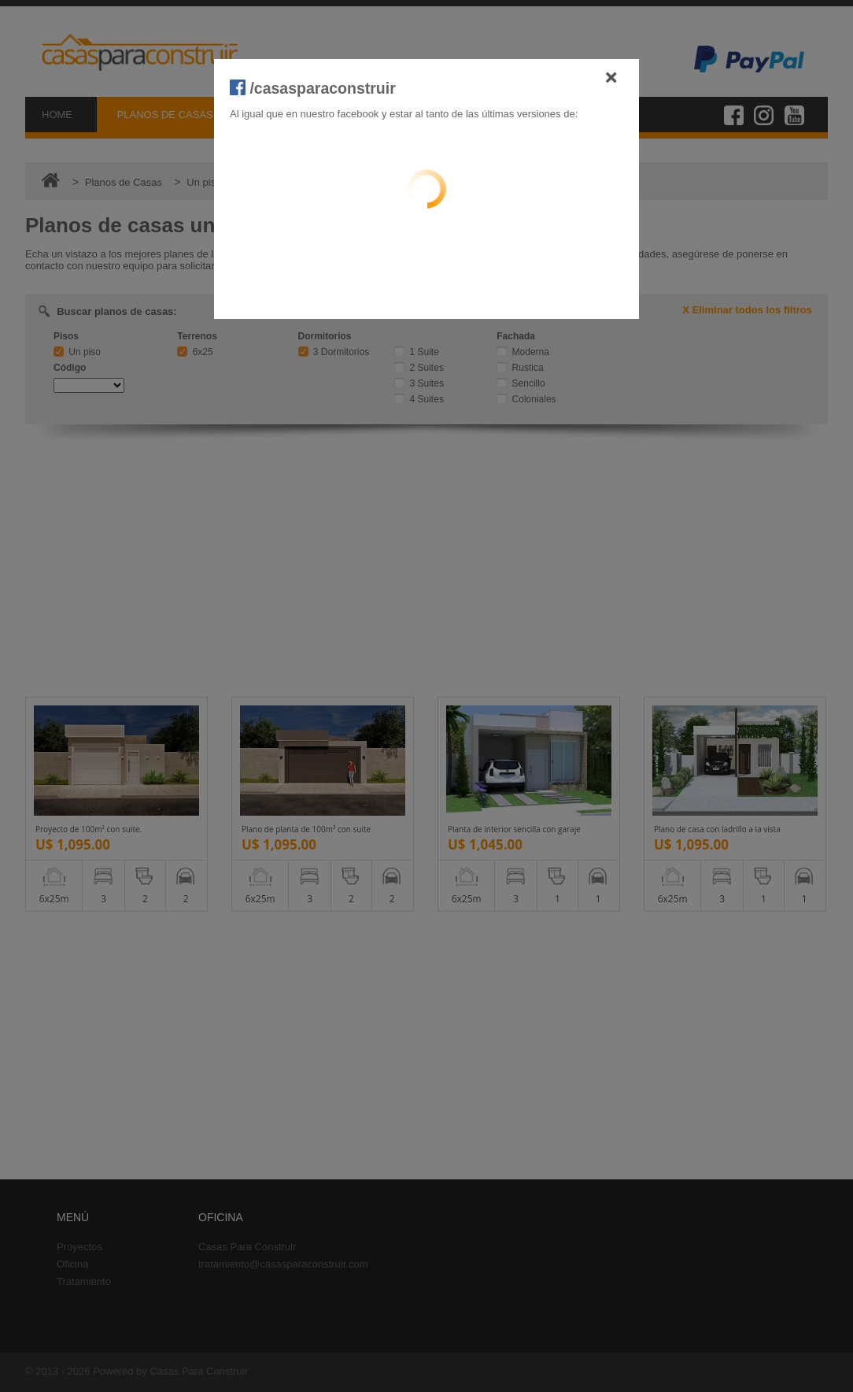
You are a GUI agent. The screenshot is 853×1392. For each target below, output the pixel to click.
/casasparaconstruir (313, 88)
